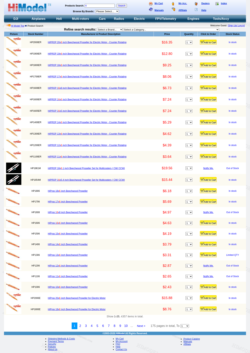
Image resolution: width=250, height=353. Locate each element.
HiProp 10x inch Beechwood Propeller (68, 287)
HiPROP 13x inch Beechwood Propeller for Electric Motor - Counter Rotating (87, 133)
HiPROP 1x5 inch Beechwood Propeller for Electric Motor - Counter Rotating (87, 111)
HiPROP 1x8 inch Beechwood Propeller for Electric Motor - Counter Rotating (87, 88)
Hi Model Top (17, 26)
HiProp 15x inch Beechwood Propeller (68, 233)
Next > (141, 325)
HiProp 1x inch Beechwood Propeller (68, 223)
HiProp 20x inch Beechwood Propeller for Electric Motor (77, 298)
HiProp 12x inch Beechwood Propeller (68, 265)
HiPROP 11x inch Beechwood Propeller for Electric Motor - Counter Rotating (87, 156)
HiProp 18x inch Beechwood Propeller (68, 191)
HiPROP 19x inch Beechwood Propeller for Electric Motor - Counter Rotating (87, 53)
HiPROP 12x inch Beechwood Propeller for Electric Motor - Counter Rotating (87, 145)
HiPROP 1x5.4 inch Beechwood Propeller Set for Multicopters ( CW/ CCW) (86, 180)
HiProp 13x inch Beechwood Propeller (68, 255)
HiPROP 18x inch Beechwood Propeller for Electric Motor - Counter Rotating (87, 65)
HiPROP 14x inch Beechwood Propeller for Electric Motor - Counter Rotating (87, 122)
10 (126, 325)
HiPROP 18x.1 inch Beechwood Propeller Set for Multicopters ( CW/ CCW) (86, 168)
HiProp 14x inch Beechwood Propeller (68, 244)
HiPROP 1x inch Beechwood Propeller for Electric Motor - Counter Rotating (87, 99)
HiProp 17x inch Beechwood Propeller (68, 201)
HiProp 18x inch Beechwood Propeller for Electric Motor (77, 309)
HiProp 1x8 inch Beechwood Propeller (68, 212)
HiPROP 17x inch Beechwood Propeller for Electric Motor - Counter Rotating (87, 76)
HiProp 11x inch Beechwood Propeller (68, 276)
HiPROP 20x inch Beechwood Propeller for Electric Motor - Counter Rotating (87, 42)
